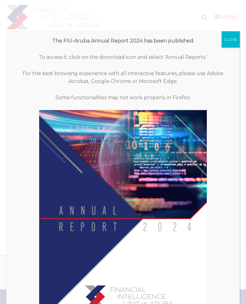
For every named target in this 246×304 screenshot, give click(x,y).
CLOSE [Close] (230, 31)
